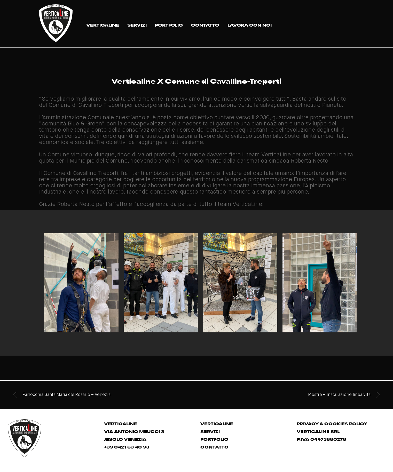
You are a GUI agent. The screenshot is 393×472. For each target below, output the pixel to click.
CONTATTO (205, 24)
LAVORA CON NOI (249, 24)
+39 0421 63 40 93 (126, 446)
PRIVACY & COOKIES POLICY (332, 423)
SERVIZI (137, 24)
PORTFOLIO (169, 24)
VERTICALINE (102, 24)
